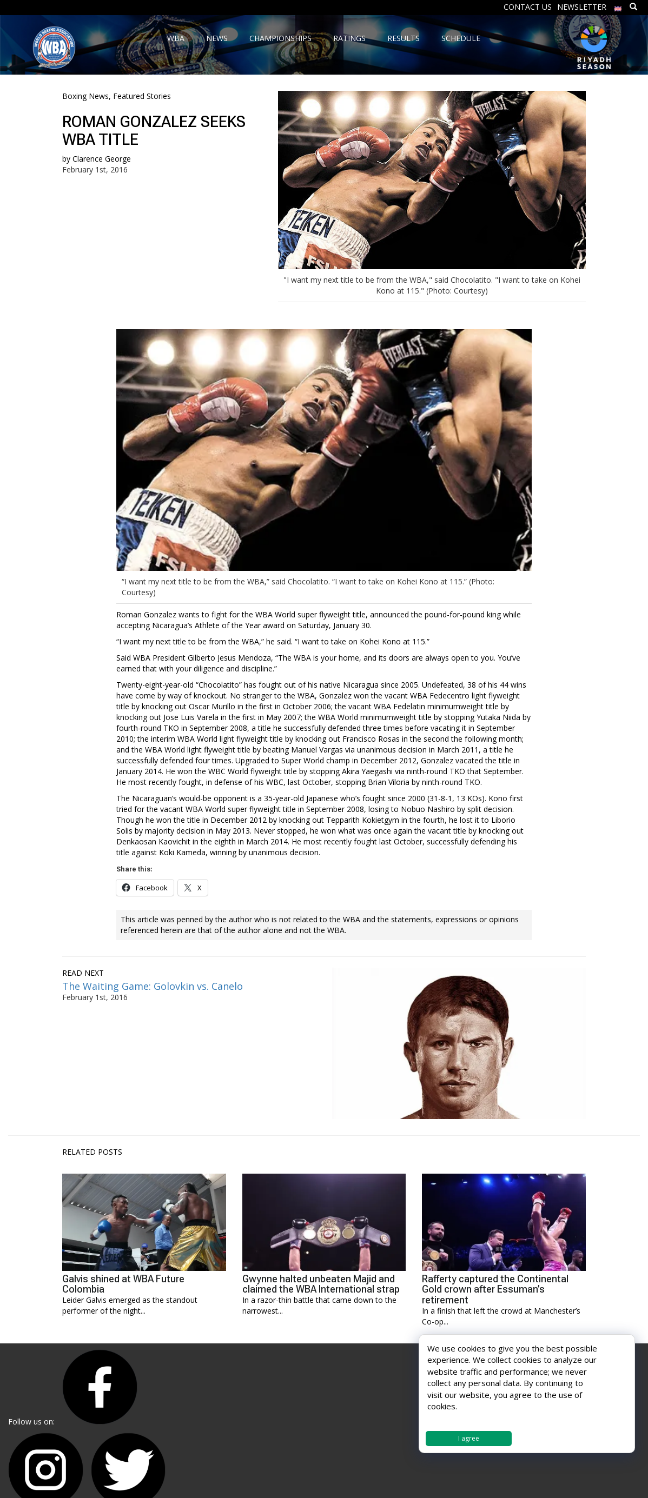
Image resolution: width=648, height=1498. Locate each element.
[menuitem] (618, 6)
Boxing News (85, 96)
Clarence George (101, 159)
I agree (468, 1438)
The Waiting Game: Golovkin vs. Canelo (152, 986)
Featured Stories (142, 96)
